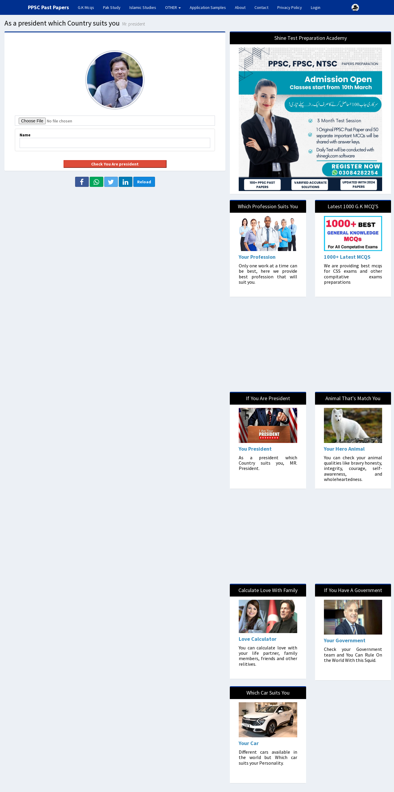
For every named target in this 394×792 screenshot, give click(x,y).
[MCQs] (353, 248)
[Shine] (310, 112)
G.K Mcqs (88, 7)
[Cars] (268, 734)
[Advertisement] (114, 228)
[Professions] (268, 248)
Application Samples (208, 7)
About (240, 7)
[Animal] (353, 440)
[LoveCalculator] (268, 631)
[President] (268, 440)
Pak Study (112, 7)
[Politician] (353, 632)
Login (315, 7)
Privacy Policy (289, 7)
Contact (261, 7)
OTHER (173, 7)
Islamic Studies (142, 7)
